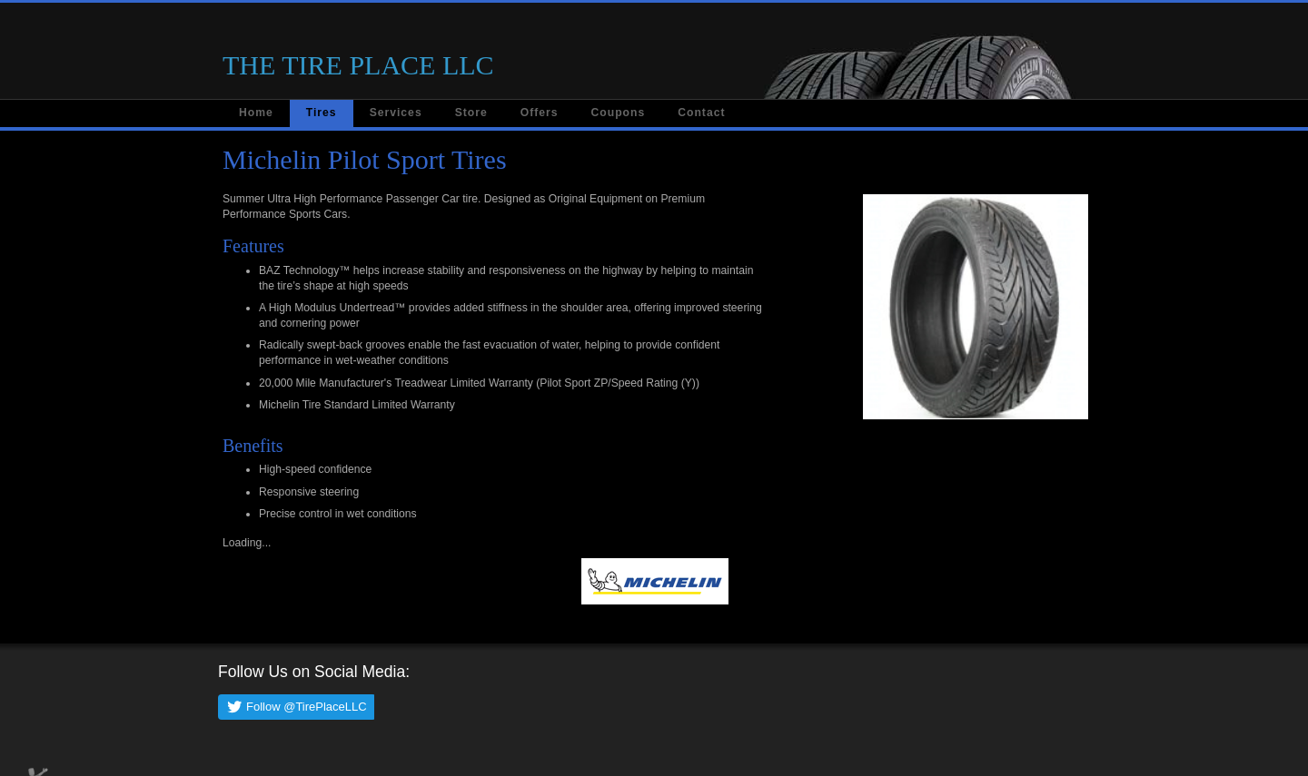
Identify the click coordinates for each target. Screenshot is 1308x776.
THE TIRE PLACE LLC (358, 65)
